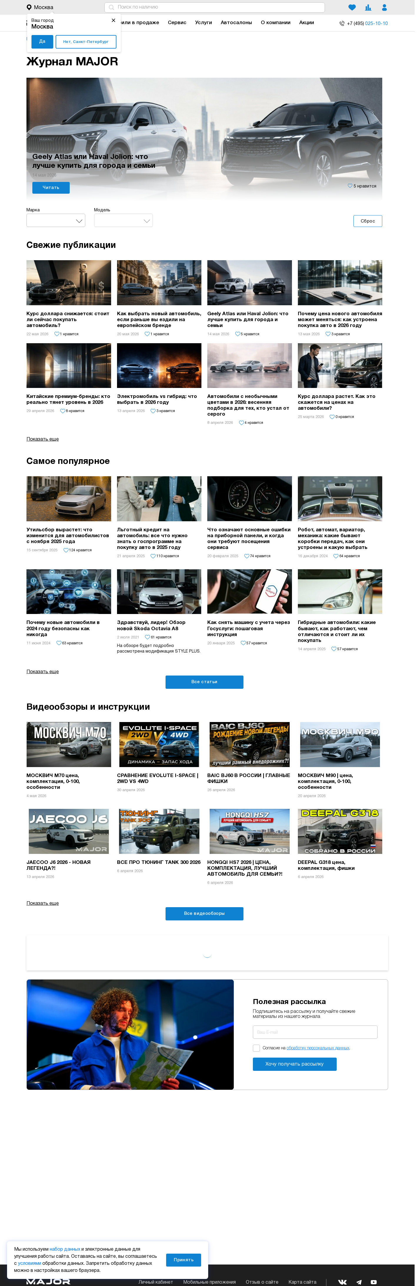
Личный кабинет (155, 1282)
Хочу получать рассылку (295, 1064)
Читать (51, 188)
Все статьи (204, 682)
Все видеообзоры (204, 914)
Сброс (368, 221)
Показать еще (42, 672)
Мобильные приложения (209, 1282)
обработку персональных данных (318, 1048)
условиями (29, 1264)
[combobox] (55, 220)
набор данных (65, 1249)
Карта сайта (302, 1282)
